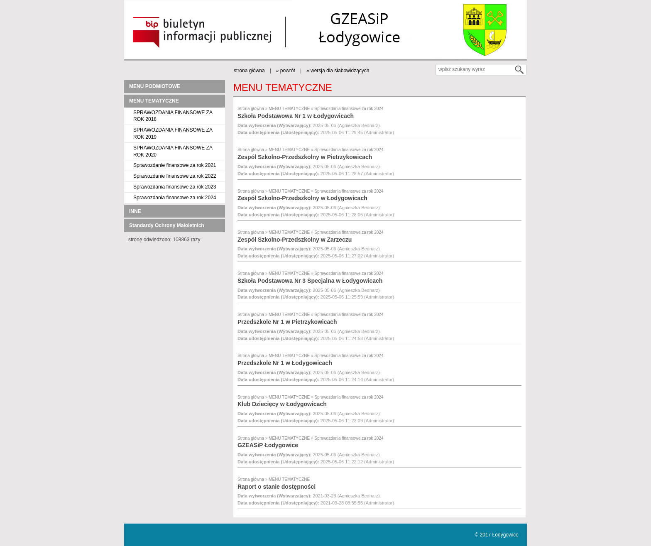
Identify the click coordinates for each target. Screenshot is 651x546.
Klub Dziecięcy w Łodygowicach (282, 404)
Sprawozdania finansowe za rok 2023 (174, 187)
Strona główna (250, 108)
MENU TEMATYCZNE (154, 101)
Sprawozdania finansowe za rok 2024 (174, 198)
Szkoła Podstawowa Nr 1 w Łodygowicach (295, 116)
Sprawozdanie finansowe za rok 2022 (174, 176)
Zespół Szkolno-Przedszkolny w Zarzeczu (294, 239)
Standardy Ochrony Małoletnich (166, 225)
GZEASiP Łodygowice (267, 445)
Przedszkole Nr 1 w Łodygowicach (284, 363)
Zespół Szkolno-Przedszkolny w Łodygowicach (302, 198)
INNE (135, 211)
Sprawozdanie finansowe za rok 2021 (174, 165)
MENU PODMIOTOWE (154, 86)
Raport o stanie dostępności (276, 486)
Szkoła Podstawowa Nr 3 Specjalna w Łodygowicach (309, 280)
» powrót (285, 70)
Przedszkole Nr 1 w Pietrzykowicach (287, 321)
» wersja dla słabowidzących (337, 70)
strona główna (249, 70)
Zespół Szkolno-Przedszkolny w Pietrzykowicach (304, 157)
